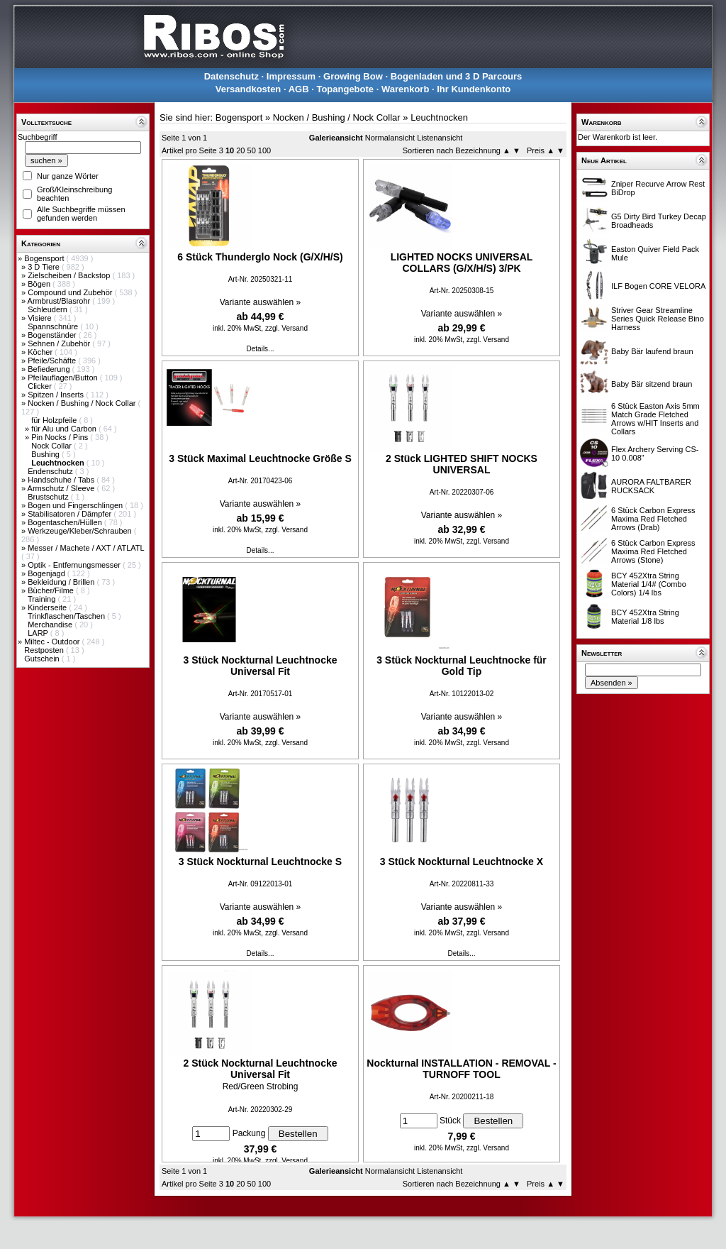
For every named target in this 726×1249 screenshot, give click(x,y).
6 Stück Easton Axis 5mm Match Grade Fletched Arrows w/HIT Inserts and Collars (655, 419)
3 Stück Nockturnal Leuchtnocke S (260, 861)
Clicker (41, 386)
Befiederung (50, 369)
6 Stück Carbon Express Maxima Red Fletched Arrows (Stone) (653, 551)
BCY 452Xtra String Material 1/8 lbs (645, 616)
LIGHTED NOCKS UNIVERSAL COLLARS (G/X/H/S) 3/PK (462, 262)
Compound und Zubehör (71, 292)
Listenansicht (439, 137)
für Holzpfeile (55, 420)
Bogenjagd (47, 573)
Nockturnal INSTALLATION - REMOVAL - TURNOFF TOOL (461, 1068)
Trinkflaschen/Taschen (67, 616)
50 (251, 150)
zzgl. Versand (286, 328)
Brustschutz (49, 497)
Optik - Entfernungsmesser (75, 565)
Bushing (46, 454)
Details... (260, 349)
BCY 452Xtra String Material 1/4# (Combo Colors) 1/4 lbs (648, 584)
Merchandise (51, 624)
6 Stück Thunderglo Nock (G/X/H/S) (259, 257)
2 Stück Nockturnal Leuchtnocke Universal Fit (260, 1068)
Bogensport (45, 258)
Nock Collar (52, 445)
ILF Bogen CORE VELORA (658, 286)
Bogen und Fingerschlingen (76, 505)
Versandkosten (248, 89)
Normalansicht (390, 137)
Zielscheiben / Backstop (70, 275)
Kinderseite (48, 607)
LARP (39, 633)
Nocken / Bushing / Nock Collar (83, 403)
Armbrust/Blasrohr (60, 301)
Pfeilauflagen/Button (64, 377)
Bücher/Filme (52, 590)
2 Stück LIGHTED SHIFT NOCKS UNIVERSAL (461, 464)
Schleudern (48, 309)
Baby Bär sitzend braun (651, 384)
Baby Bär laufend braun (652, 351)
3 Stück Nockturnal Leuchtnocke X (461, 861)
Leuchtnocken (439, 117)
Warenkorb (405, 89)
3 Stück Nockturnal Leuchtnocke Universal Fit (260, 665)
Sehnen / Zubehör (60, 343)
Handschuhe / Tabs (62, 479)
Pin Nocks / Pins (60, 437)
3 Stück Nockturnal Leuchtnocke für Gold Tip (461, 665)
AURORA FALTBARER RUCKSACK (651, 486)
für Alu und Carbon (65, 428)
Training (42, 599)
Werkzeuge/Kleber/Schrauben (81, 531)
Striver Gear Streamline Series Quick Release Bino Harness (657, 318)
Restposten (45, 650)
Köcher (41, 352)
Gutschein (43, 658)
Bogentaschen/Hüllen (66, 522)
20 (240, 150)
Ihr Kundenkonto (473, 89)
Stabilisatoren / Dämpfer (70, 514)
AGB (299, 89)
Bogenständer (53, 335)
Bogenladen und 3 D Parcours (457, 76)
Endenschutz (51, 471)
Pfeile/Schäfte (53, 360)
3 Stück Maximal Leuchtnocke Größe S (260, 458)
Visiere (40, 318)
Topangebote (345, 89)
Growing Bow (353, 76)
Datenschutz (231, 76)
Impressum (291, 76)
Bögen (40, 284)
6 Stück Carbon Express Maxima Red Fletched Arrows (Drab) (653, 519)
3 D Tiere (45, 267)
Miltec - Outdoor (53, 641)
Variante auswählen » (260, 302)
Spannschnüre (54, 326)
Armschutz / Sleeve (62, 488)
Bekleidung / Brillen (62, 582)
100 (264, 150)
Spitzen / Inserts (57, 394)
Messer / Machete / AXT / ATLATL (86, 548)
